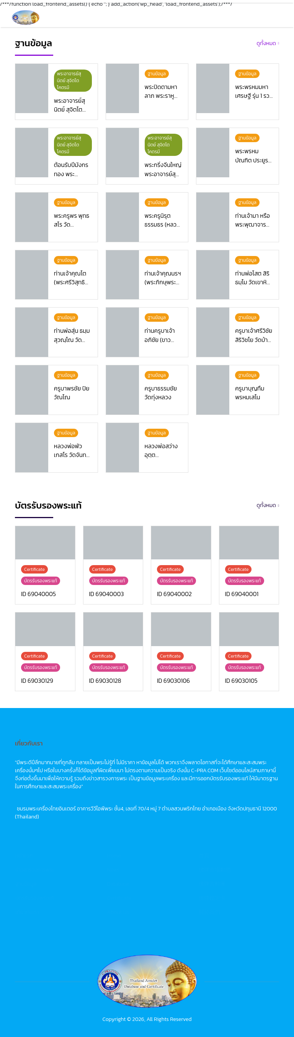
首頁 (204, 858)
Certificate (119, 900)
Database (118, 886)
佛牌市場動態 (215, 872)
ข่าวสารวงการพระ (34, 872)
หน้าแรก (24, 858)
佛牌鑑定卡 (212, 900)
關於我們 (209, 914)
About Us (118, 914)
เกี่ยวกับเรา (27, 914)
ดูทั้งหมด (266, 43)
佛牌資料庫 (212, 886)
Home (114, 858)
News (113, 872)
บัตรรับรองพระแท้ (34, 900)
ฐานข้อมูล (26, 886)
